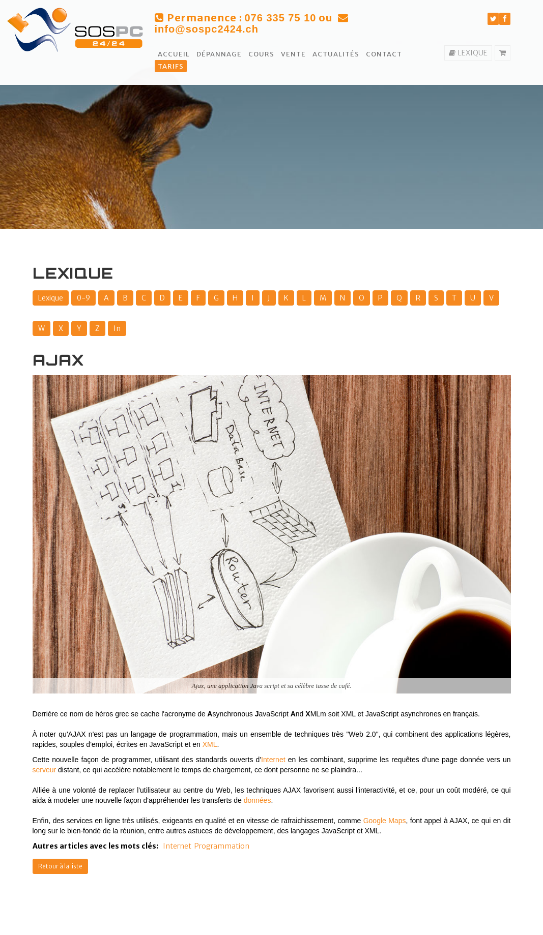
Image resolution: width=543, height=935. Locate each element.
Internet (273, 760)
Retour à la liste (60, 866)
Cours (261, 54)
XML (210, 744)
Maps (397, 821)
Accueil (174, 54)
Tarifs (171, 66)
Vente (293, 54)
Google (374, 821)
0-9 (83, 298)
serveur (44, 770)
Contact (384, 54)
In (117, 328)
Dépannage (219, 54)
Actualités (335, 54)
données (257, 800)
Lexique (50, 298)
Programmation (221, 846)
